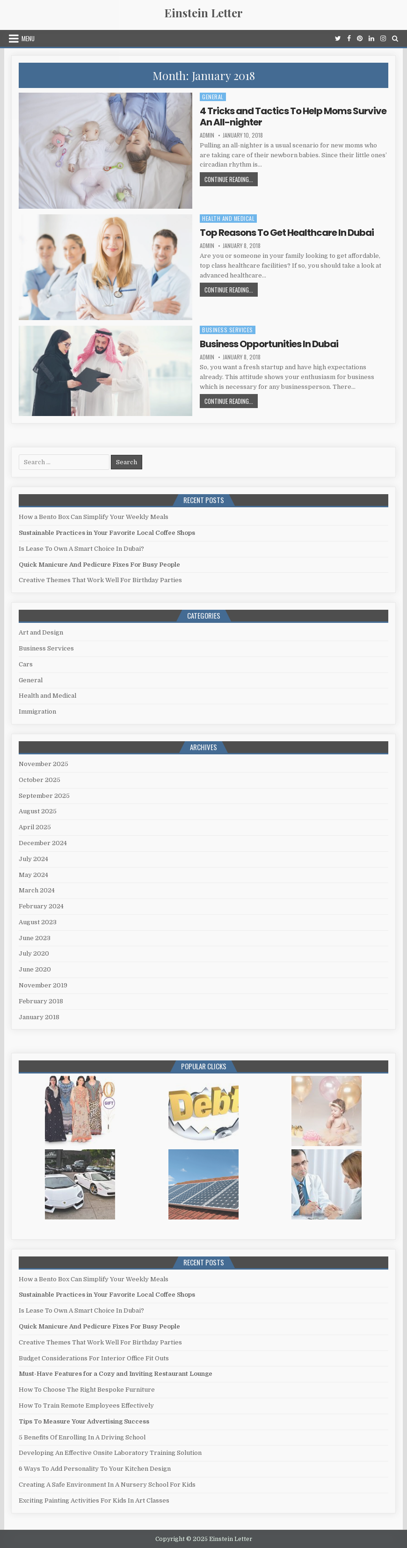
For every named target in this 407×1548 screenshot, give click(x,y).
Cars (26, 664)
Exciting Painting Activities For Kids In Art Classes (94, 1500)
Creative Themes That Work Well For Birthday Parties (100, 580)
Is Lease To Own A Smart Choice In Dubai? (81, 548)
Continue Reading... (231, 180)
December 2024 (43, 843)
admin (207, 135)
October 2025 (39, 779)
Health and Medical (228, 218)
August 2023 (38, 922)
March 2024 (37, 890)
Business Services (227, 330)
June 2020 (35, 969)
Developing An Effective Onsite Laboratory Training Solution (110, 1452)
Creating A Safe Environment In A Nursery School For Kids (107, 1484)
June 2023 (35, 938)
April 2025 (35, 827)
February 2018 (41, 1001)
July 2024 (33, 858)
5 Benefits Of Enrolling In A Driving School (82, 1437)
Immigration (37, 711)
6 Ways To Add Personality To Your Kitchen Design (95, 1468)
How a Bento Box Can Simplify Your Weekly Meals (93, 516)
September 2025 (44, 795)
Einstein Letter (203, 12)
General (213, 97)
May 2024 (33, 874)
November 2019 (43, 985)
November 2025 (43, 763)
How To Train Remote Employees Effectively (86, 1405)
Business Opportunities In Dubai (269, 343)
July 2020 (34, 953)
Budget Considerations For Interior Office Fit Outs (94, 1358)
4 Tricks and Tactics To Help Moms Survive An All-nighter (293, 116)
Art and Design (41, 632)
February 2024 (41, 906)
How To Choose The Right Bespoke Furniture (87, 1389)
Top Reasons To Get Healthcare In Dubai (287, 232)
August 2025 (38, 811)
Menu (28, 38)
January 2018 (39, 1017)
